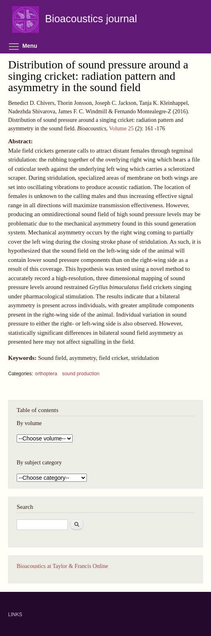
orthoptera (46, 373)
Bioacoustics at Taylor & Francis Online (62, 566)
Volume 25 (121, 128)
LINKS (15, 614)
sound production (80, 373)
